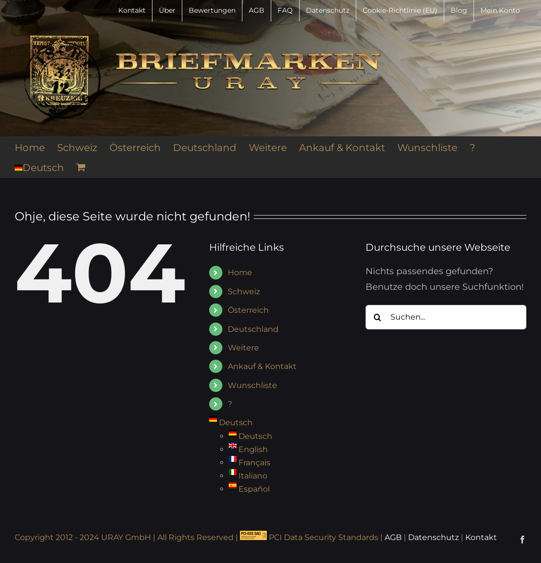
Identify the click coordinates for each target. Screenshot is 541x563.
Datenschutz (433, 537)
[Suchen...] (446, 317)
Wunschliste (252, 385)
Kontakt (481, 537)
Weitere (243, 347)
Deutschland (253, 329)
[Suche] (378, 317)
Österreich (248, 310)
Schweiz (244, 291)
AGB (393, 537)
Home (240, 272)
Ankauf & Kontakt (262, 366)
